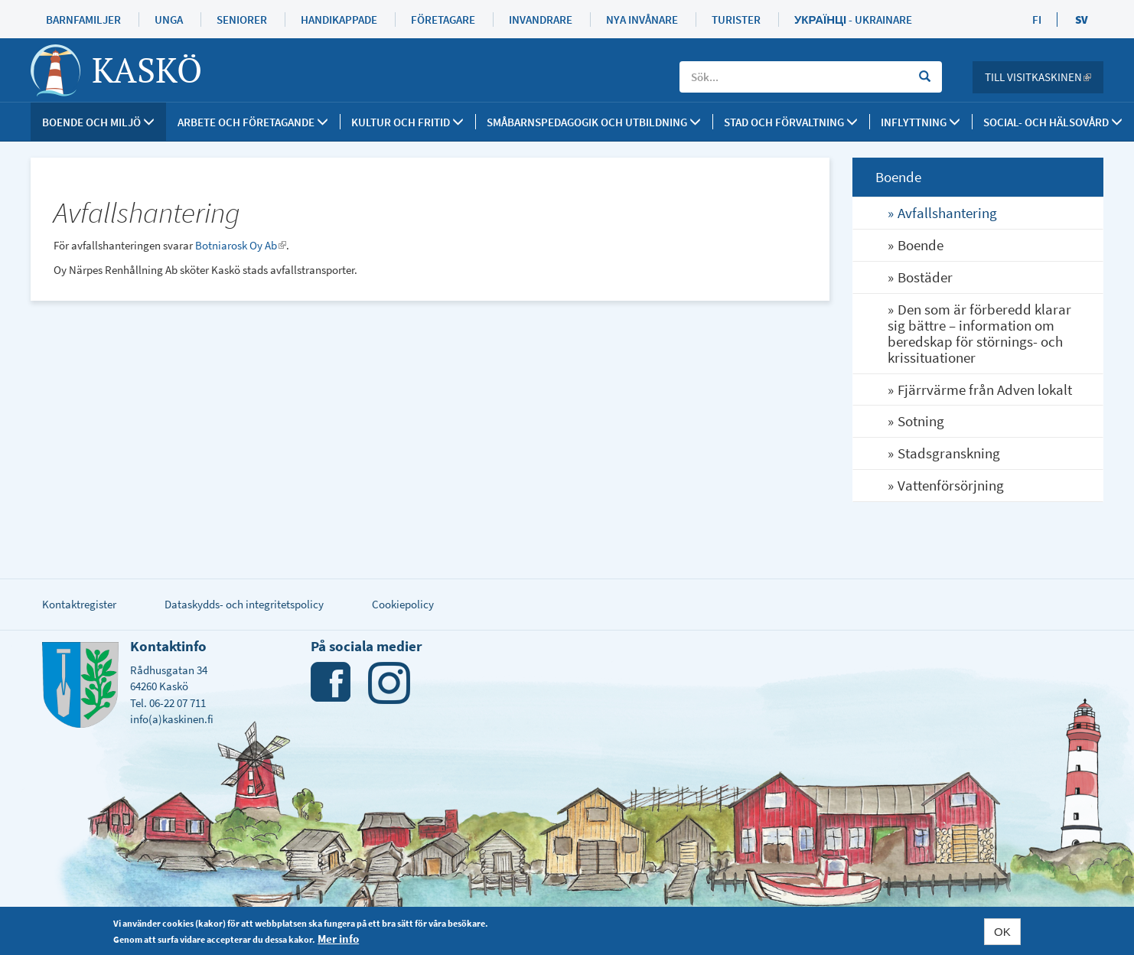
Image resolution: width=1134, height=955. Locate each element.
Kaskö (147, 70)
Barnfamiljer (83, 19)
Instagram (389, 683)
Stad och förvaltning (791, 122)
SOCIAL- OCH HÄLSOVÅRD (1053, 122)
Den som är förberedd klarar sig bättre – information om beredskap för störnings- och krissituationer (979, 333)
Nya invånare (642, 19)
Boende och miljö (98, 122)
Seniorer (242, 19)
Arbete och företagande (253, 122)
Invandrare (540, 19)
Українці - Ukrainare (853, 19)
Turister (736, 19)
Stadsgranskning (949, 453)
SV (1081, 19)
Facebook (332, 683)
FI (1036, 19)
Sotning (921, 421)
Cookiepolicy (403, 604)
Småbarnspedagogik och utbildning (594, 122)
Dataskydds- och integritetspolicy (244, 604)
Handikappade (339, 19)
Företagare (443, 19)
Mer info (338, 939)
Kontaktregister (79, 604)
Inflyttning (920, 122)
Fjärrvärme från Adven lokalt (985, 389)
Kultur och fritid (407, 122)
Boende (920, 245)
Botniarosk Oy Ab (240, 245)
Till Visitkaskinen (1044, 77)
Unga (169, 19)
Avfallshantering (947, 213)
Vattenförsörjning (951, 485)
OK (1002, 931)
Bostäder (925, 277)
